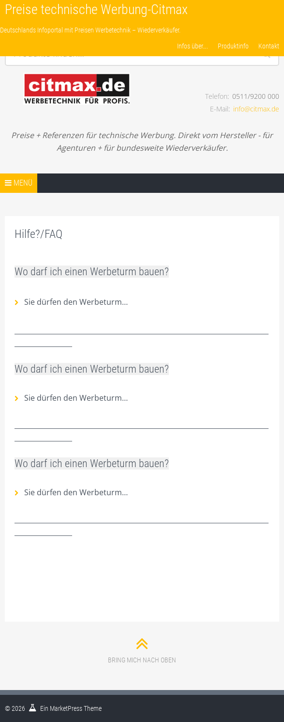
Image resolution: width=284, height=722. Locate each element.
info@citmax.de (256, 108)
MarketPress (66, 708)
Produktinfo (233, 46)
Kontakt (268, 46)
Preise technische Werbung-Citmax (96, 9)
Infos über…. (192, 46)
